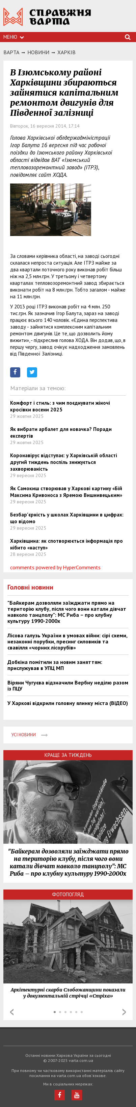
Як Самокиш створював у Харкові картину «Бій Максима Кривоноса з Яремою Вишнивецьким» (66, 491)
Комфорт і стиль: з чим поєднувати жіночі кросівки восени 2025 (60, 406)
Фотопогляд (68, 894)
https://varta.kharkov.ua (47, 20)
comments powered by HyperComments (55, 567)
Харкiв (66, 52)
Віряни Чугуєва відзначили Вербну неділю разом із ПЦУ (67, 685)
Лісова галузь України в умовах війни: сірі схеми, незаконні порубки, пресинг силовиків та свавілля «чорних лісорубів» (67, 641)
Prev (11, 1012)
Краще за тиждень (68, 755)
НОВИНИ (38, 52)
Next (124, 1012)
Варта (11, 52)
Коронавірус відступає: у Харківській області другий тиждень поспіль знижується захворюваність (63, 462)
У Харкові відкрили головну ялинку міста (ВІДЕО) (67, 703)
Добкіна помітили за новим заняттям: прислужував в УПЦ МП (54, 665)
